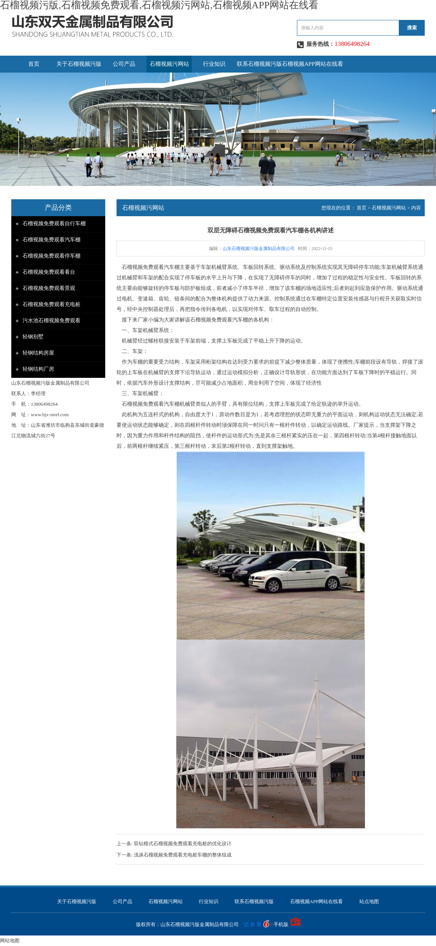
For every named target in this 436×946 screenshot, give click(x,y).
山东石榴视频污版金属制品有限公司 (259, 248)
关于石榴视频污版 (78, 64)
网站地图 (10, 940)
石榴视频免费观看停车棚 (51, 256)
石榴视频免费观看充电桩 (51, 304)
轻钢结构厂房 (38, 369)
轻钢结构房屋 (38, 353)
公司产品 (124, 64)
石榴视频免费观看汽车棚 (51, 240)
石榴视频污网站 (169, 64)
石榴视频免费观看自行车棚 (54, 223)
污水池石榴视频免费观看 (51, 320)
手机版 (281, 924)
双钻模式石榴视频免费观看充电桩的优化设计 (183, 843)
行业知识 (214, 64)
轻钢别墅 (33, 337)
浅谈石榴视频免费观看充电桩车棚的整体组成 (183, 855)
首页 (33, 64)
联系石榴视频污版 (259, 64)
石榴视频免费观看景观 (49, 288)
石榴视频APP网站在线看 (312, 64)
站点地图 (369, 901)
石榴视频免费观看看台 (49, 272)
